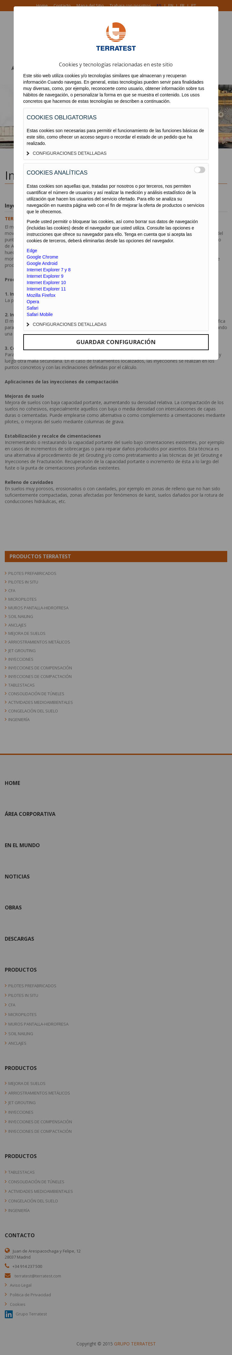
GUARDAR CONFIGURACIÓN (116, 342)
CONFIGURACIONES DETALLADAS (67, 153)
